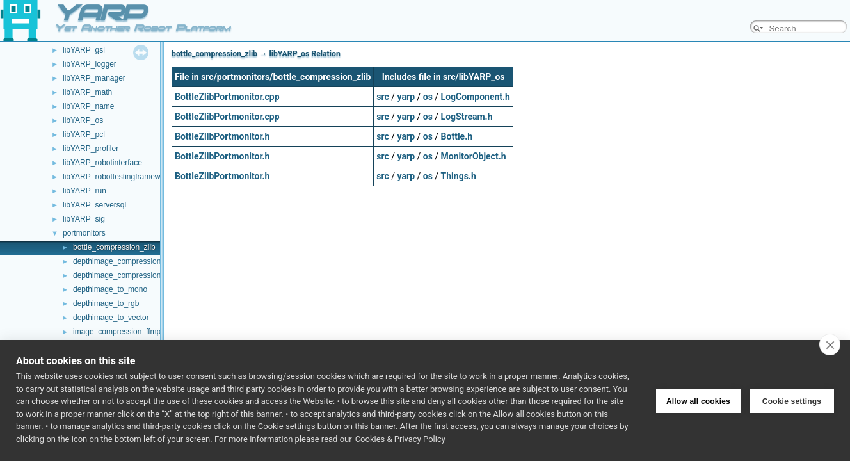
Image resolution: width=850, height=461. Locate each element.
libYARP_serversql (94, 204)
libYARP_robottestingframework (117, 176)
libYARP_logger (89, 64)
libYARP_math (87, 92)
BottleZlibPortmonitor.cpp (227, 97)
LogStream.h (467, 116)
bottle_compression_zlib (114, 247)
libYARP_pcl (84, 134)
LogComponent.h (475, 97)
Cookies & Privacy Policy (400, 439)
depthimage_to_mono (110, 289)
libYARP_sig (84, 218)
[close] (829, 344)
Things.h (458, 176)
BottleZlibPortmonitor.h (222, 136)
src (382, 97)
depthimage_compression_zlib (125, 275)
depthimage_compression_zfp (124, 261)
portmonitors (84, 233)
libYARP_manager (94, 78)
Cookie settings (791, 400)
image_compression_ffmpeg (121, 331)
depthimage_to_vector (111, 317)
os (428, 97)
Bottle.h (456, 136)
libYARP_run (84, 190)
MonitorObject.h (473, 156)
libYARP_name (88, 106)
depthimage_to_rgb (106, 303)
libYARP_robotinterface (102, 162)
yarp (406, 97)
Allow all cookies (698, 400)
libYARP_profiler (90, 148)
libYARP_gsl (84, 49)
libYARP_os (83, 120)
